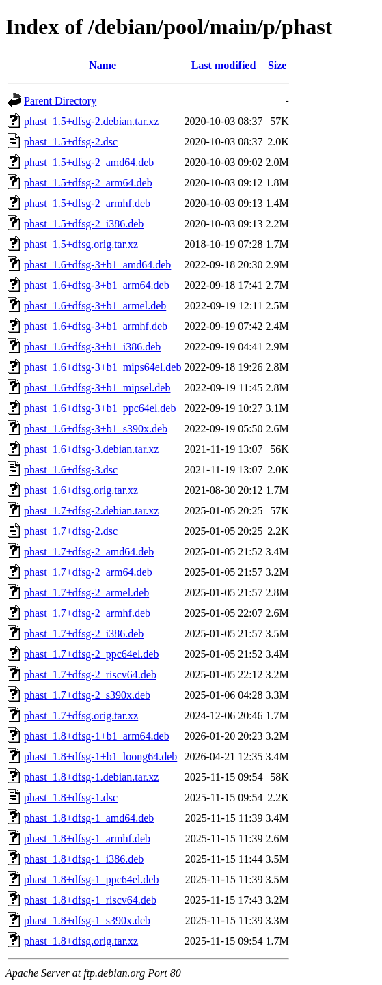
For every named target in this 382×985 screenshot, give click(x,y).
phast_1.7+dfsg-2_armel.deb (86, 592)
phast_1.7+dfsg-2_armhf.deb (87, 613)
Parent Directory (60, 101)
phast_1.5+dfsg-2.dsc (71, 142)
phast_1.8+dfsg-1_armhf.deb (87, 838)
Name (102, 65)
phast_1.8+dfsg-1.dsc (71, 797)
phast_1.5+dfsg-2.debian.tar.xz (91, 121)
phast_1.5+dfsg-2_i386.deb (84, 224)
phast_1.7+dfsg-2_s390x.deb (87, 695)
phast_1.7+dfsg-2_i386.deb (84, 633)
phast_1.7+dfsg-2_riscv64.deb (90, 674)
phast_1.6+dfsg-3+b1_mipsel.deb (97, 387)
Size (277, 65)
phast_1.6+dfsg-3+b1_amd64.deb (97, 264)
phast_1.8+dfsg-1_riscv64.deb (90, 900)
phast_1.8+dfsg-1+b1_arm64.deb (96, 736)
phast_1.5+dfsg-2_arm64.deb (88, 183)
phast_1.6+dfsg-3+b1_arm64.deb (96, 285)
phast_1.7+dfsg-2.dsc (71, 531)
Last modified (223, 65)
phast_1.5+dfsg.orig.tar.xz (81, 244)
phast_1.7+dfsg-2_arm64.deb (88, 572)
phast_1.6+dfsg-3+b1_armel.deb (95, 305)
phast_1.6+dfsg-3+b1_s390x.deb (95, 428)
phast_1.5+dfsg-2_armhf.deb (87, 203)
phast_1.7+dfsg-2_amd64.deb (89, 551)
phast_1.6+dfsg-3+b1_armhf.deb (95, 326)
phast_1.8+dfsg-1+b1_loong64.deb (100, 756)
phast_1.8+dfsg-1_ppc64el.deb (91, 879)
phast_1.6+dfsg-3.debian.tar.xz (91, 449)
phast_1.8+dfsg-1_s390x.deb (87, 920)
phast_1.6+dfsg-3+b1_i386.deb (92, 346)
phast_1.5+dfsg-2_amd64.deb (89, 162)
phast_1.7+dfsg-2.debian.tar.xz (91, 510)
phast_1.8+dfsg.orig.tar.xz (81, 941)
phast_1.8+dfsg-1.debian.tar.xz (91, 777)
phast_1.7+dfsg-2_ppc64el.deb (91, 654)
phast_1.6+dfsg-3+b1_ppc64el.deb (100, 408)
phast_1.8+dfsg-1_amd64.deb (89, 818)
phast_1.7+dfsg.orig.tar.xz (81, 715)
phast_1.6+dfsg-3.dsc (71, 469)
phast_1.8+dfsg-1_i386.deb (84, 859)
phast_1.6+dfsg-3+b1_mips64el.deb (102, 367)
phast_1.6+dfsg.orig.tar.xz (81, 490)
